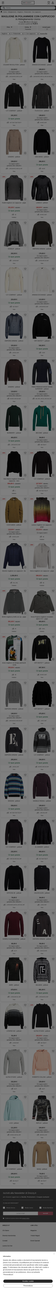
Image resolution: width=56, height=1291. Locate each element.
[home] (1, 12)
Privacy (5, 1262)
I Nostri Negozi (35, 1235)
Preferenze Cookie (36, 1262)
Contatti (5, 1240)
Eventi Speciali (35, 1240)
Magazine (34, 1230)
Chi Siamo (6, 1230)
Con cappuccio (32, 34)
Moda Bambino (46, 1208)
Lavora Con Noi (7, 1246)
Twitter (37, 1275)
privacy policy (25, 1218)
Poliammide (18, 34)
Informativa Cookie (37, 1257)
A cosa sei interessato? (10, 1203)
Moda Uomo (27, 1208)
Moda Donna (9, 1208)
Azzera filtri (43, 33)
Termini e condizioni (9, 1257)
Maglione (6, 34)
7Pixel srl (25, 1288)
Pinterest (38, 1281)
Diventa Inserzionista (9, 1235)
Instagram (10, 1275)
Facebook (10, 1281)
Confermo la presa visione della (17, 1218)
